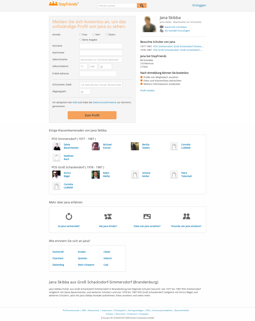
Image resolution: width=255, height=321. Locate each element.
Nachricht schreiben (176, 27)
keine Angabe (89, 39)
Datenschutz (93, 310)
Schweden (144, 314)
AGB (74, 102)
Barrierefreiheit (182, 310)
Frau (84, 34)
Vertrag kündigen (136, 310)
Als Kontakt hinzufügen (177, 30)
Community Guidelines (162, 310)
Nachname (58, 52)
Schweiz (109, 314)
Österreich (120, 314)
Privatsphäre (120, 310)
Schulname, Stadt (61, 84)
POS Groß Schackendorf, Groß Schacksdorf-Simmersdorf (183, 49)
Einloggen (199, 5)
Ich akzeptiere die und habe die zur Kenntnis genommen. (91, 104)
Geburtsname (59, 59)
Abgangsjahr (59, 91)
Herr (98, 34)
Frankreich (132, 314)
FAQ (148, 310)
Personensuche (72, 310)
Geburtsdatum (60, 66)
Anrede (56, 34)
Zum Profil (92, 115)
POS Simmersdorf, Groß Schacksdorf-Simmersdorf (180, 46)
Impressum (107, 310)
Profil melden (147, 90)
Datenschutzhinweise (104, 102)
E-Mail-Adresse (60, 73)
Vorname (57, 45)
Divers (112, 34)
